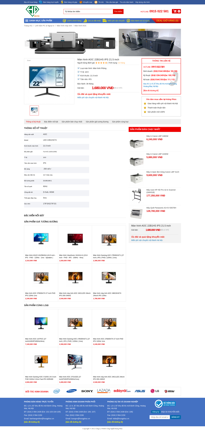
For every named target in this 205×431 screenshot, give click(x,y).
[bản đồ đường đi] (32, 422)
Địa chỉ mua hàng (30, 2)
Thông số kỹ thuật (33, 122)
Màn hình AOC (81, 26)
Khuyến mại (85, 2)
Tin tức (99, 2)
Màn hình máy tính (64, 26)
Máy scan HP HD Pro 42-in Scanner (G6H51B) (161, 191)
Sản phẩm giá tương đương (97, 122)
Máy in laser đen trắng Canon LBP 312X (162, 172)
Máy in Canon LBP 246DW (157, 136)
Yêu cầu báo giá (112, 2)
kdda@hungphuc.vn (121, 419)
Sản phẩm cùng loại (120, 122)
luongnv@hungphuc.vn (80, 419)
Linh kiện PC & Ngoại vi (44, 26)
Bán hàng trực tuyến (49, 2)
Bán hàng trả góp (69, 2)
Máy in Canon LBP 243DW (157, 154)
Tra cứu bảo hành (126, 2)
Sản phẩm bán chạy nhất (72, 122)
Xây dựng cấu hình (142, 2)
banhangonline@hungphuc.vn (42, 419)
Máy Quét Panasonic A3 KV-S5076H (161, 208)
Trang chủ (28, 26)
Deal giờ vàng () (167, 20)
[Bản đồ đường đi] (150, 90)
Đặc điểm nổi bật (51, 122)
